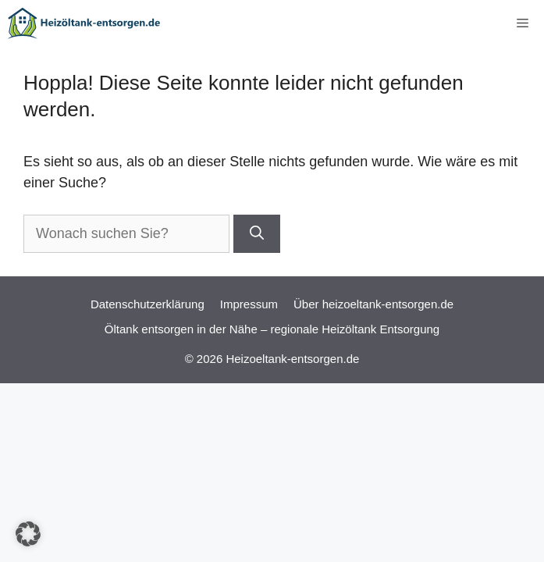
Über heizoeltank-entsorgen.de (373, 304)
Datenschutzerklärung (147, 304)
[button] (28, 534)
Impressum (249, 304)
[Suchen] (256, 234)
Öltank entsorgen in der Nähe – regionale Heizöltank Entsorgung (272, 329)
